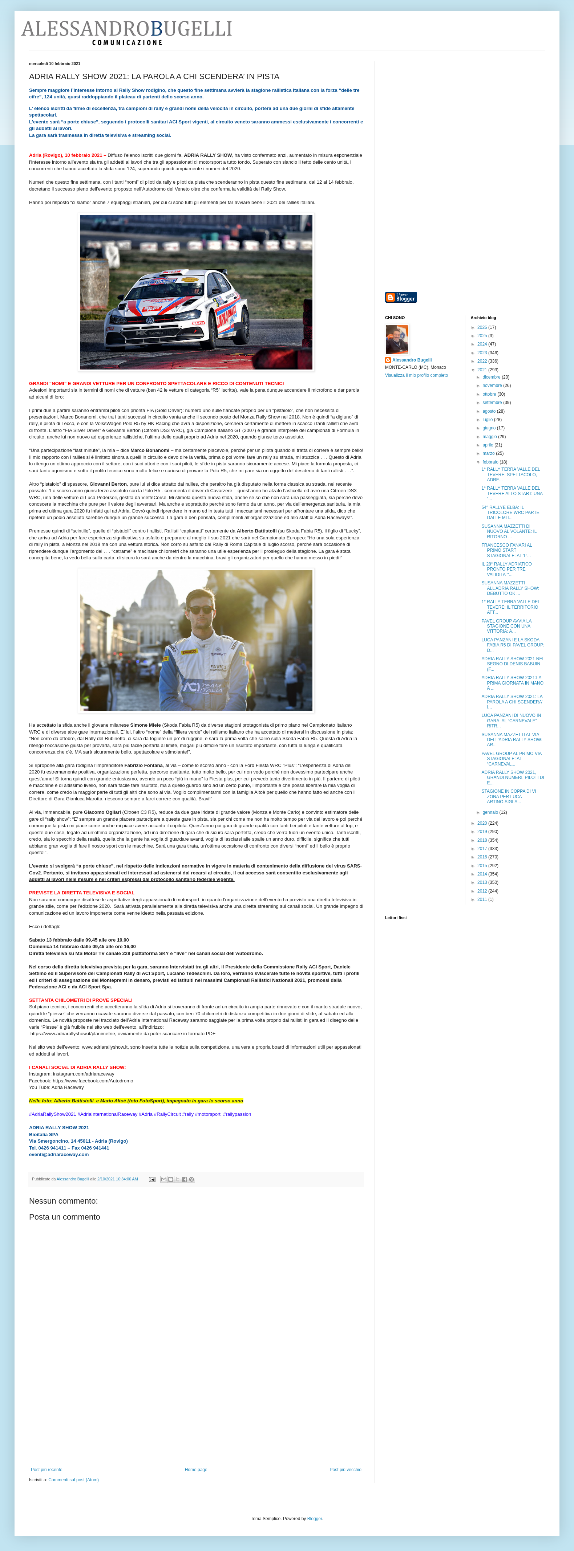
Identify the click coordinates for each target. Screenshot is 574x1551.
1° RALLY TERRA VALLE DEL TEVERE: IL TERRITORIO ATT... (510, 607)
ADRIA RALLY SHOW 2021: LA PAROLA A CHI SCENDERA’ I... (511, 702)
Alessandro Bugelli (412, 360)
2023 (482, 352)
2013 (482, 882)
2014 (482, 874)
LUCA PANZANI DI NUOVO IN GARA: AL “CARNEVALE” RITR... (511, 720)
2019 (482, 831)
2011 (482, 899)
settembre (492, 402)
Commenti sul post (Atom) (73, 1479)
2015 (482, 865)
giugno (489, 427)
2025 (482, 335)
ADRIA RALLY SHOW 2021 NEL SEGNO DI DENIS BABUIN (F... (512, 664)
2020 (482, 823)
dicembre (492, 377)
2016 (482, 857)
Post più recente (46, 1469)
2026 (482, 327)
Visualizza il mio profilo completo (416, 375)
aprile (488, 445)
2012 (482, 891)
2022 (482, 361)
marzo (489, 453)
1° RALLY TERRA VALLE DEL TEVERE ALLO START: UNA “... (511, 493)
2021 (482, 369)
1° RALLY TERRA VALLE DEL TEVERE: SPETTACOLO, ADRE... (510, 474)
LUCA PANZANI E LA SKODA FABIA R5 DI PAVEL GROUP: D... (512, 645)
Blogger (314, 1518)
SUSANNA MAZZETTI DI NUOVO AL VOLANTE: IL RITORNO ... (509, 531)
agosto (489, 411)
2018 (482, 840)
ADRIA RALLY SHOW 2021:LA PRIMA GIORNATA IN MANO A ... (512, 683)
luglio (488, 419)
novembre (492, 385)
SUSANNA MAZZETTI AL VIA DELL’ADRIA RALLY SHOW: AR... (511, 740)
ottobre (489, 394)
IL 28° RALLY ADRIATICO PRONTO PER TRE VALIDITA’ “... (506, 569)
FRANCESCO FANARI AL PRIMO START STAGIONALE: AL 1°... (506, 550)
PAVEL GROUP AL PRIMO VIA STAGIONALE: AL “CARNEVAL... (511, 759)
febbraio (491, 462)
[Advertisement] (196, 1421)
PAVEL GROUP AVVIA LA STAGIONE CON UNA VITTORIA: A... (506, 626)
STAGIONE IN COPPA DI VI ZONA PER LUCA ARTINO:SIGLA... (508, 796)
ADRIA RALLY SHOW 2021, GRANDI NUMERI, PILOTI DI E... (512, 777)
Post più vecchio (345, 1469)
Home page (196, 1469)
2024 (482, 344)
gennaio (490, 812)
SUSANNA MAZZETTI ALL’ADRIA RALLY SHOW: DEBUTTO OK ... (510, 588)
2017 (482, 848)
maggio (490, 436)
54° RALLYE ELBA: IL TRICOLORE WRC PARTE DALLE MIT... (510, 513)
